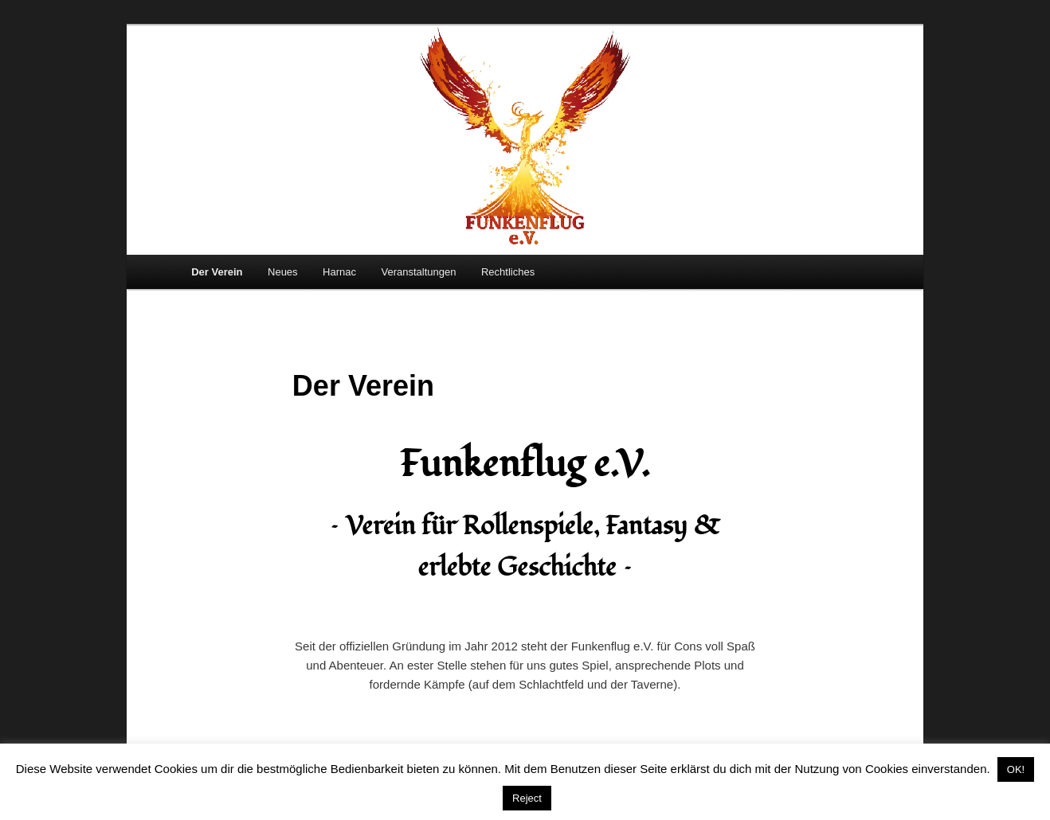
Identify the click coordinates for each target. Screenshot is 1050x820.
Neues (283, 272)
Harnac (339, 272)
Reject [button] (527, 798)
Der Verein (216, 272)
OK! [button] (1016, 769)
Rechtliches (508, 272)
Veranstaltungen (419, 272)
